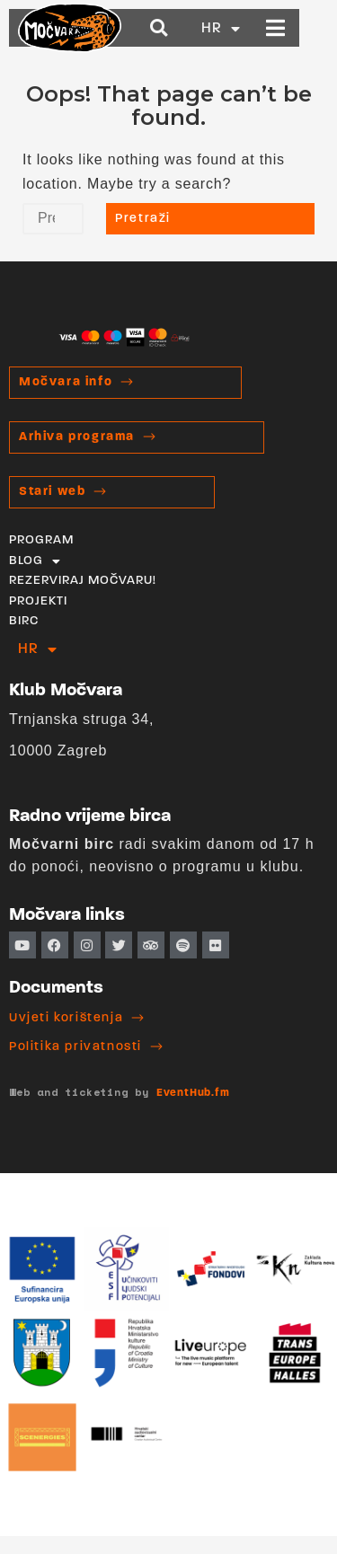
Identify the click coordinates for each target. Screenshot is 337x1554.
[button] (188, 28)
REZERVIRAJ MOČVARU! (82, 580)
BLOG (35, 561)
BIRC (24, 621)
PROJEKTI (38, 601)
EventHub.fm (193, 1093)
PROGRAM (41, 540)
